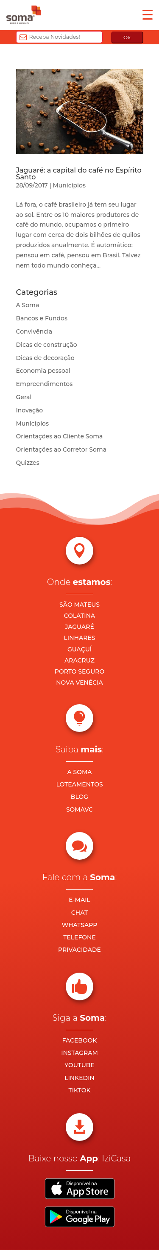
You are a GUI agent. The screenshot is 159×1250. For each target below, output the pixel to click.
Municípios (69, 185)
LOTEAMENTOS (79, 784)
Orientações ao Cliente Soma (59, 436)
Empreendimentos (44, 384)
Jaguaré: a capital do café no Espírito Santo (79, 173)
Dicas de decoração (45, 358)
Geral (24, 397)
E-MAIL (79, 900)
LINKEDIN (79, 1078)
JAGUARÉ (79, 627)
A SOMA (79, 772)
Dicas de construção (46, 345)
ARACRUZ (79, 660)
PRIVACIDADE (79, 949)
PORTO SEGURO (79, 671)
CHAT (79, 912)
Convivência (34, 331)
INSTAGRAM (79, 1053)
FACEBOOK (79, 1040)
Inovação (29, 410)
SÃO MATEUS (79, 604)
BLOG (79, 797)
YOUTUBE (79, 1065)
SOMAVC (79, 809)
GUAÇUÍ (79, 649)
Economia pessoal (43, 370)
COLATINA (79, 615)
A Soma (27, 305)
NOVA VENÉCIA (79, 682)
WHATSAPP (80, 925)
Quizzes (27, 463)
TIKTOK (79, 1090)
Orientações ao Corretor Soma (61, 449)
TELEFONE (79, 937)
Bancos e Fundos (42, 318)
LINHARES (79, 638)
